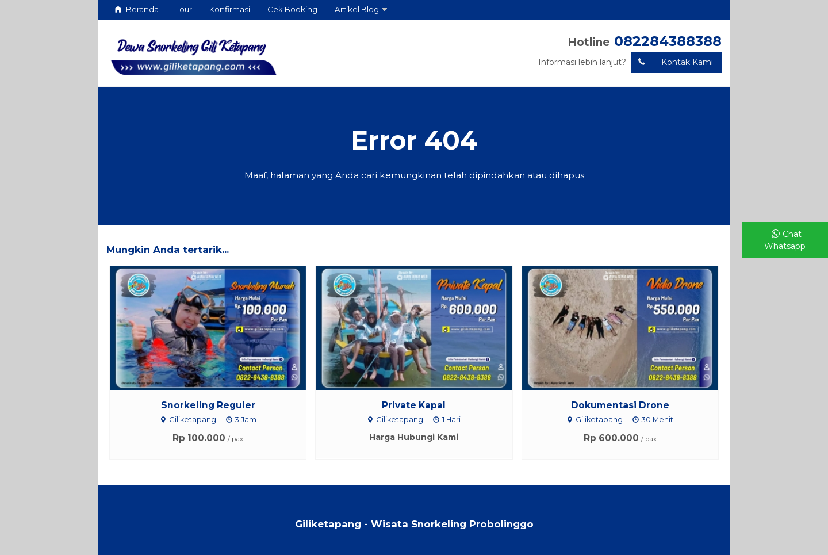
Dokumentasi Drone (620, 405)
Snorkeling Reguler (208, 405)
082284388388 (668, 41)
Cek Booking (292, 9)
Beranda (137, 9)
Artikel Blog (357, 9)
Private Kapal (414, 405)
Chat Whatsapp (785, 240)
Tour (184, 9)
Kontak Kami (672, 62)
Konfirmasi (229, 9)
